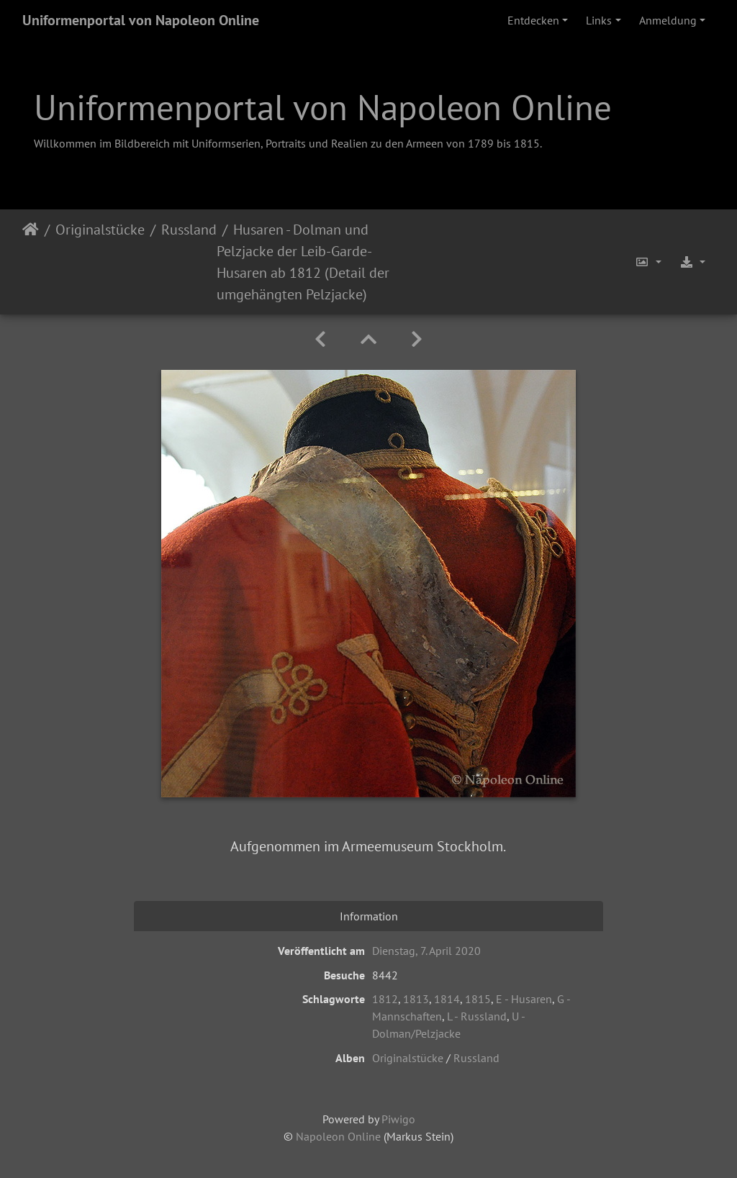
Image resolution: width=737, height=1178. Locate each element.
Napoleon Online (338, 1136)
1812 (385, 999)
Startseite (30, 262)
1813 (416, 999)
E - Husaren (524, 999)
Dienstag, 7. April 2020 (426, 950)
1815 (478, 999)
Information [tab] (369, 916)
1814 (447, 999)
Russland (189, 229)
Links (599, 20)
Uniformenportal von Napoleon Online (140, 20)
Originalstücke (100, 229)
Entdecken (533, 20)
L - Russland (477, 1016)
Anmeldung (668, 20)
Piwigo (398, 1119)
